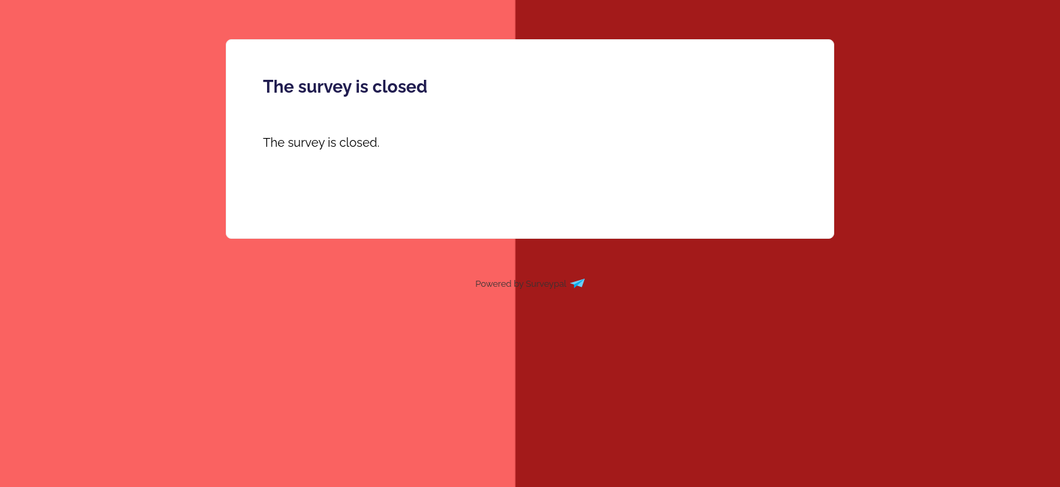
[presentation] (321, 142)
